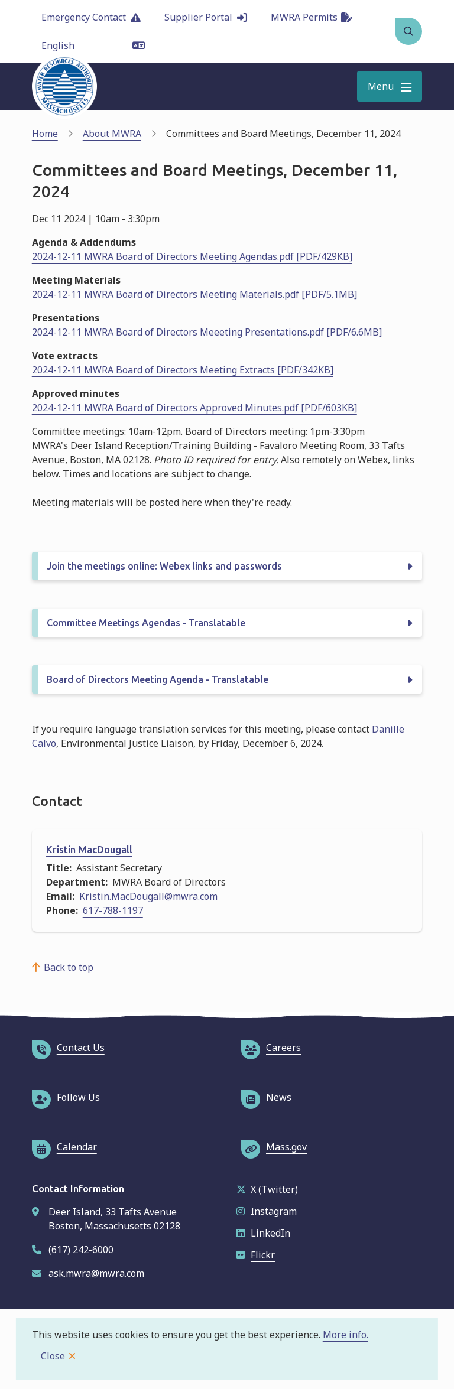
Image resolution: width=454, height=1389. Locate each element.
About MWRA (112, 133)
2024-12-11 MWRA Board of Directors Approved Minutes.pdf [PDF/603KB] (194, 407)
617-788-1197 (113, 910)
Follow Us (66, 1097)
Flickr (255, 1254)
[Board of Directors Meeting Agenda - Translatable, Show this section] (227, 679)
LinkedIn (263, 1233)
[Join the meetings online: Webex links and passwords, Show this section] (227, 566)
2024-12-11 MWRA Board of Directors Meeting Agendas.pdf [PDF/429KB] (192, 256)
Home (45, 133)
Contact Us (68, 1047)
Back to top (68, 967)
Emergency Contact (91, 17)
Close (53, 1355)
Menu (381, 86)
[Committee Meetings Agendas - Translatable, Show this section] (227, 623)
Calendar (64, 1147)
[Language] (93, 45)
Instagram (266, 1211)
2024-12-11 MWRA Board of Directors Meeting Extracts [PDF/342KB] (182, 369)
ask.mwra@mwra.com (96, 1273)
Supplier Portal (205, 17)
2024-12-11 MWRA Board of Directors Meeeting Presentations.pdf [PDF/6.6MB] (207, 332)
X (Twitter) (267, 1189)
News (266, 1097)
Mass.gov (274, 1147)
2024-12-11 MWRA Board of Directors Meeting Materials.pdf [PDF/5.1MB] (194, 294)
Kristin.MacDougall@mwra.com (148, 896)
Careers (271, 1047)
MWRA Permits (311, 17)
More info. (345, 1334)
